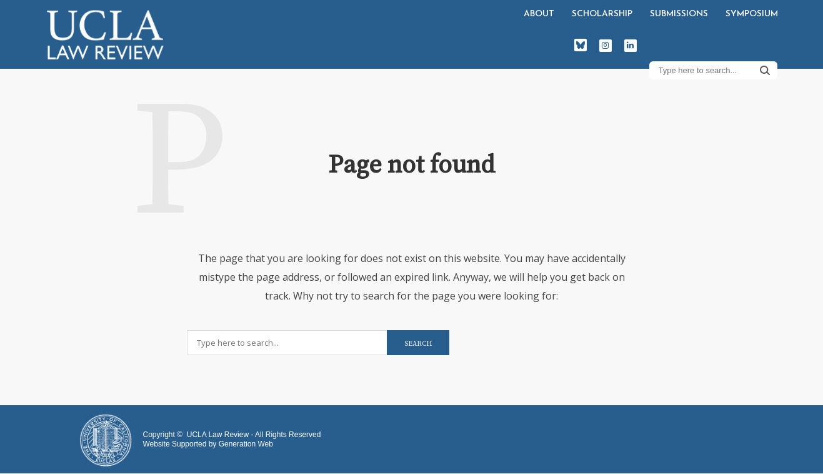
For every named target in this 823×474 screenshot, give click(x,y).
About (539, 14)
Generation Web (246, 444)
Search (764, 70)
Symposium (752, 14)
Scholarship (602, 14)
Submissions (679, 14)
